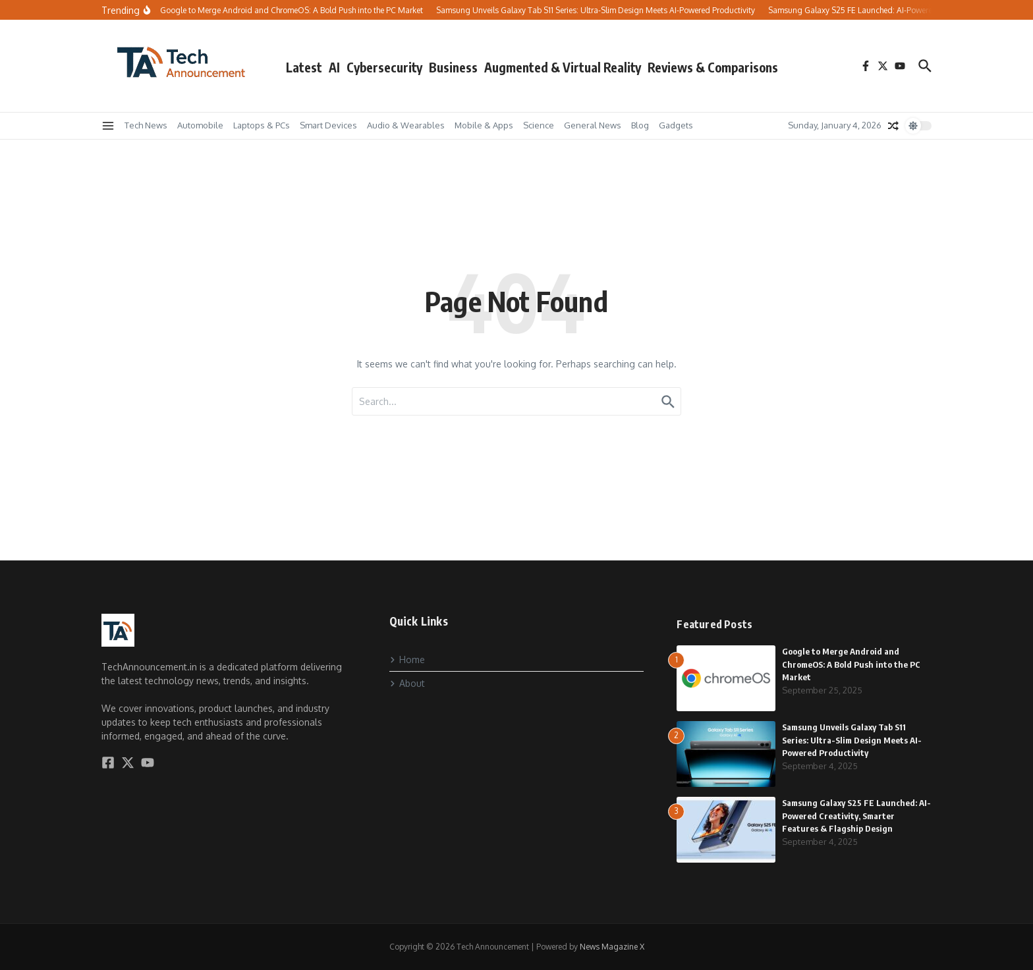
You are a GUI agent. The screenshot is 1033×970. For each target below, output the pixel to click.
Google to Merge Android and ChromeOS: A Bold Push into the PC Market (851, 664)
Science (538, 125)
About (407, 683)
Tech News (146, 125)
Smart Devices (328, 125)
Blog (640, 125)
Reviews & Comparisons (713, 67)
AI (334, 67)
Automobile (200, 125)
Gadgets (676, 125)
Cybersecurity (384, 67)
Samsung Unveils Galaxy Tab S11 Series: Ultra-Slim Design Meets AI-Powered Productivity (852, 740)
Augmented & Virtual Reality (562, 67)
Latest (304, 67)
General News (592, 125)
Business (453, 67)
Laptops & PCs (261, 125)
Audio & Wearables (406, 125)
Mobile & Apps (484, 125)
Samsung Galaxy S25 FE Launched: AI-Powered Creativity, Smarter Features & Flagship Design (856, 815)
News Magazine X (612, 947)
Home (407, 659)
